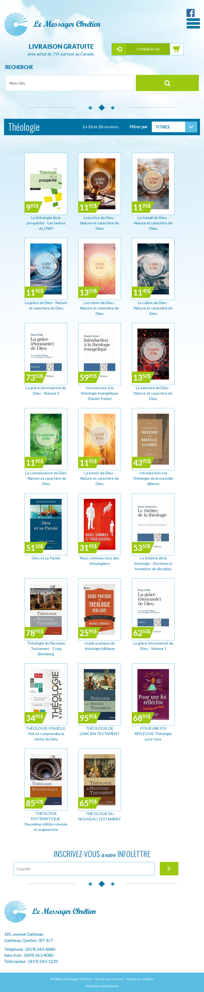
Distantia (112, 986)
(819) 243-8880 (40, 949)
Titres (162, 126)
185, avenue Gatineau (23, 934)
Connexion (148, 49)
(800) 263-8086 (39, 955)
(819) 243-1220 (43, 961)
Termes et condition (140, 979)
